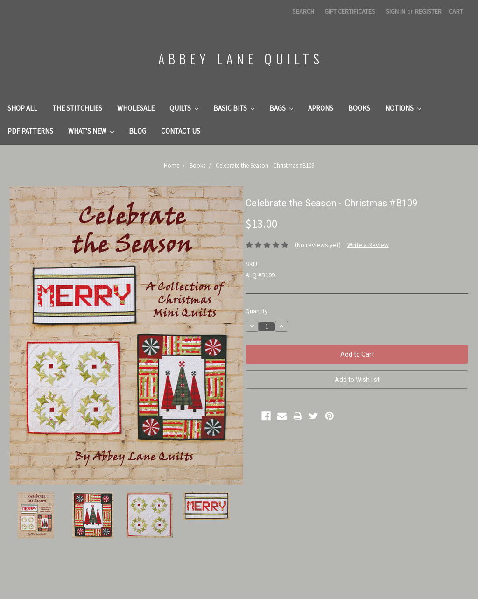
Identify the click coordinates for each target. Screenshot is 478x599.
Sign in (395, 11)
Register (428, 11)
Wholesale (136, 108)
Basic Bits (233, 108)
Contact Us (180, 131)
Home (171, 165)
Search (303, 11)
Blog (137, 131)
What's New (91, 131)
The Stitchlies (77, 108)
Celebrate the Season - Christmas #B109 (265, 165)
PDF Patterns (30, 131)
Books (359, 108)
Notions (403, 108)
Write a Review (368, 244)
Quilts (183, 108)
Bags (281, 108)
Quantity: (257, 311)
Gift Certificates (349, 11)
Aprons (320, 108)
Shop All (22, 108)
